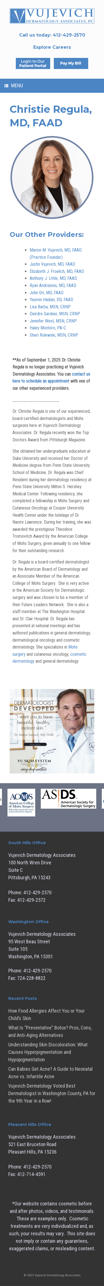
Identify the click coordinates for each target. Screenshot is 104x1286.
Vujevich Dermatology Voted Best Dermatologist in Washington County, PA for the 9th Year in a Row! (51, 1093)
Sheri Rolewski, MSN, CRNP (54, 335)
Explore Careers (52, 47)
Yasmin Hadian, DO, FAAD (51, 299)
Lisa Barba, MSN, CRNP (50, 306)
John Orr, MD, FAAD (47, 292)
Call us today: (52, 35)
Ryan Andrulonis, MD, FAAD (53, 285)
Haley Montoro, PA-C (48, 328)
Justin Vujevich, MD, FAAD (52, 264)
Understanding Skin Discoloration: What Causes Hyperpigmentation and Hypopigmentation (48, 1052)
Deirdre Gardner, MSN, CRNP (55, 313)
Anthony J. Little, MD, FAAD (53, 278)
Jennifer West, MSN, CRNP (53, 321)
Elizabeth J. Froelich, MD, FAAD (57, 271)
